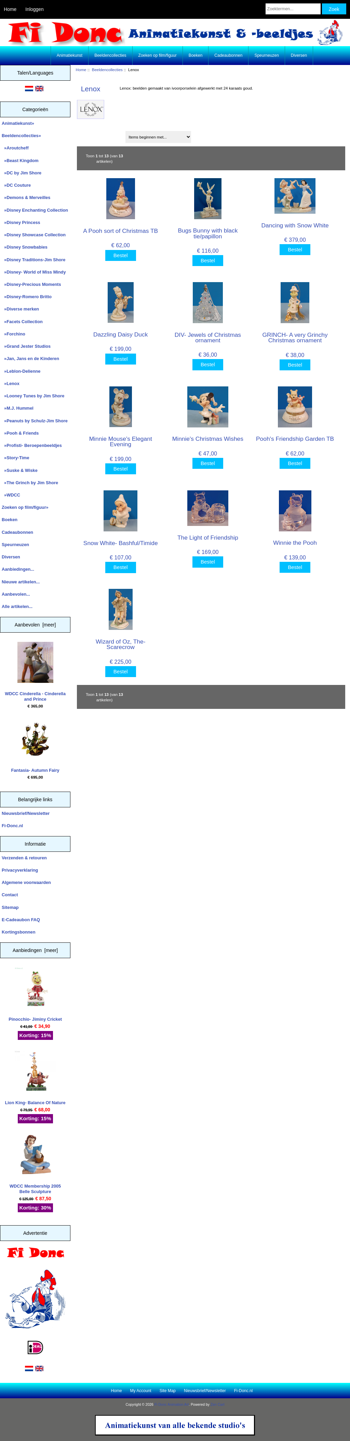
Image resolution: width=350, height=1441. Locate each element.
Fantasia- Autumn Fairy (35, 745)
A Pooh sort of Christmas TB (120, 230)
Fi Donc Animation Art (171, 1404)
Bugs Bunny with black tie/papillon (208, 233)
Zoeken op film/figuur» (25, 507)
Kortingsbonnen (18, 932)
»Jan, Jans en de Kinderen (30, 358)
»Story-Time (15, 457)
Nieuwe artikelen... (21, 581)
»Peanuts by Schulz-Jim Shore (35, 420)
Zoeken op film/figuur (157, 55)
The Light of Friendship (207, 537)
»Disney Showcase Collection (34, 234)
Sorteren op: (92, 134)
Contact (10, 894)
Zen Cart (218, 1404)
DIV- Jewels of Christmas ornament (208, 337)
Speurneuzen (266, 55)
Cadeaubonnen (228, 55)
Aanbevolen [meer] (35, 624)
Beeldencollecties (107, 69)
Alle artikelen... (17, 606)
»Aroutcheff (15, 147)
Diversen (299, 55)
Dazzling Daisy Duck (120, 334)
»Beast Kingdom (20, 160)
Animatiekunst (69, 55)
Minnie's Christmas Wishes (207, 438)
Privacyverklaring (20, 870)
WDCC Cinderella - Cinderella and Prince (35, 672)
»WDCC (11, 495)
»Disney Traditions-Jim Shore (33, 259)
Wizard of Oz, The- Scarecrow (121, 644)
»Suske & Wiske (20, 470)
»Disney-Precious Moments (31, 284)
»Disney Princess (21, 222)
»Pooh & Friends (20, 433)
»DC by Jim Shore (21, 172)
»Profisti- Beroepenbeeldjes (32, 445)
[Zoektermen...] (293, 8)
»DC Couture (16, 185)
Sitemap (10, 907)
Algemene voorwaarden (26, 882)
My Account (140, 1390)
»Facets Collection (22, 321)
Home (10, 9)
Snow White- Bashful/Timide (120, 543)
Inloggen (34, 9)
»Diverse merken (20, 309)
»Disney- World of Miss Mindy (34, 272)
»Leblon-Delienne (21, 371)
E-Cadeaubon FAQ (21, 919)
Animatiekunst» (18, 123)
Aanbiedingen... (18, 569)
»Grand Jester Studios (26, 346)
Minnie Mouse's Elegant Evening (120, 441)
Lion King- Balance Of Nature (35, 1078)
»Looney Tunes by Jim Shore (33, 395)
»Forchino (13, 333)
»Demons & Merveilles (26, 197)
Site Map (168, 1390)
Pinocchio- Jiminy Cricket (35, 994)
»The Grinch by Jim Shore (30, 482)
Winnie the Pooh (295, 542)
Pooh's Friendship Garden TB (295, 438)
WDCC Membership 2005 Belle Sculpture (35, 1164)
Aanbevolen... (16, 594)
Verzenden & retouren (24, 857)
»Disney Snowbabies (25, 247)
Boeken (196, 55)
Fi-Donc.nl (12, 825)
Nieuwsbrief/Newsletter (26, 813)
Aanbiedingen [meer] (35, 950)
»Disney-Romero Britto (27, 296)
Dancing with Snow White (294, 225)
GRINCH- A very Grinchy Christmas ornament (294, 337)
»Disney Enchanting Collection (35, 210)
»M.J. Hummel (17, 408)
